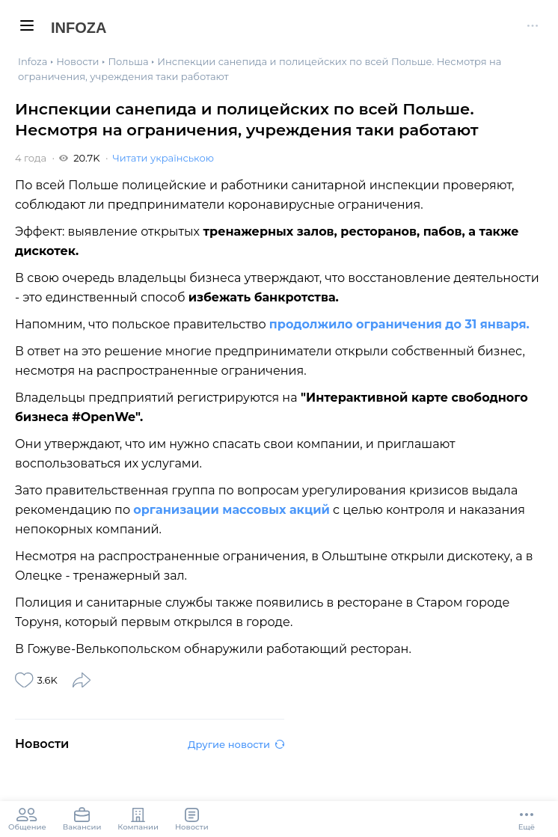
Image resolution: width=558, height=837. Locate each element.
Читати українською (162, 158)
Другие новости (236, 744)
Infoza (78, 27)
